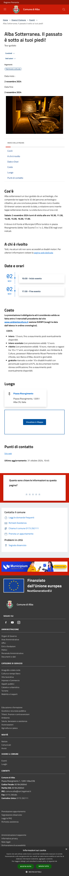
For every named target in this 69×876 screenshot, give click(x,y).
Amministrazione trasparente (13, 835)
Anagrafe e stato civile (10, 670)
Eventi (32, 20)
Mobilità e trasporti (9, 694)
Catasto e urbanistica (10, 687)
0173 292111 (22, 798)
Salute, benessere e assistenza (14, 721)
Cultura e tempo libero (10, 673)
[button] (34, 872)
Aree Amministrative (10, 639)
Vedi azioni (10, 58)
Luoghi (4, 764)
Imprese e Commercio (10, 680)
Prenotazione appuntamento (13, 811)
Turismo (4, 690)
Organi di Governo (9, 636)
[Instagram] (18, 622)
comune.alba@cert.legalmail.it (18, 791)
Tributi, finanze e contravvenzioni (15, 714)
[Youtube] (12, 622)
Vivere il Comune (18, 20)
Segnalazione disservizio (11, 814)
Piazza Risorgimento (23, 393)
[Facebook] (5, 622)
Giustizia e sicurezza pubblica (13, 710)
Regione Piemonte (11, 2)
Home (5, 20)
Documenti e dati (8, 656)
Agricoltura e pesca (9, 728)
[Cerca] (63, 9)
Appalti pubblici (7, 683)
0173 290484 (11, 794)
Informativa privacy (9, 838)
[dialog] (34, 861)
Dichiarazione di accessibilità (13, 845)
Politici (4, 649)
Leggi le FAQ (6, 818)
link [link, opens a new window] (56, 861)
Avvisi (4, 748)
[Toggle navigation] (4, 9)
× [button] (66, 849)
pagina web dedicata (43, 252)
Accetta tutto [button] (25, 866)
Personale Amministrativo (12, 653)
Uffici (3, 642)
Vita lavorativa (7, 676)
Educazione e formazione (11, 707)
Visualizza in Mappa (34, 422)
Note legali (5, 841)
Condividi (10, 53)
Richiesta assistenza (10, 821)
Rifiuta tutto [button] (44, 866)
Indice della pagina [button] (15, 142)
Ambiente (5, 717)
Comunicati (6, 744)
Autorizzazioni (7, 724)
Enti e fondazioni (8, 646)
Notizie (4, 741)
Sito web (8, 453)
